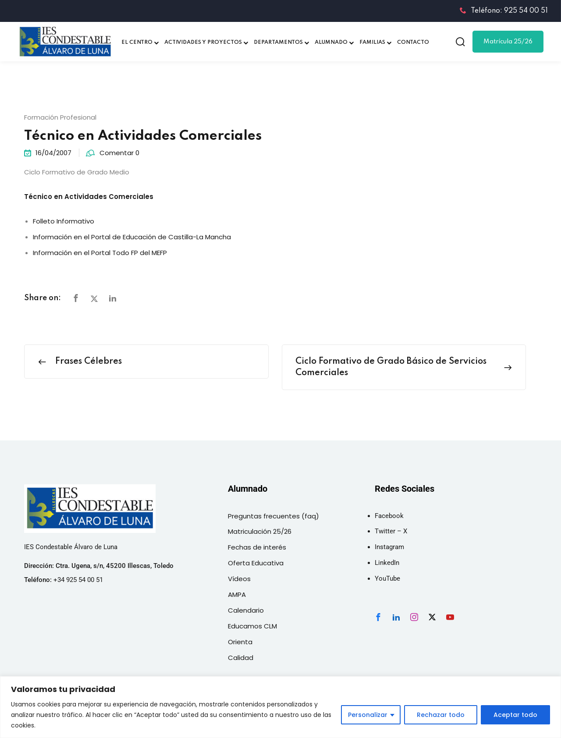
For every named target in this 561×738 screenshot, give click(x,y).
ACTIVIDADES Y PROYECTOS (203, 42)
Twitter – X (391, 531)
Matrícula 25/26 (508, 42)
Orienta (240, 641)
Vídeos (239, 578)
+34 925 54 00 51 (78, 580)
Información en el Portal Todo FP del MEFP (100, 252)
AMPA (237, 594)
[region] (280, 707)
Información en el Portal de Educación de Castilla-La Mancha (132, 236)
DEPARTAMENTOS (278, 42)
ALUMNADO (331, 42)
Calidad (240, 657)
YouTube (387, 578)
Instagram (389, 547)
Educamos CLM (252, 626)
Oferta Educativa (256, 563)
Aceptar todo (515, 714)
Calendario (246, 610)
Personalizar (367, 714)
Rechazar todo (441, 714)
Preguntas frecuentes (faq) (273, 516)
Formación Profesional (60, 117)
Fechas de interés (257, 547)
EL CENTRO (137, 42)
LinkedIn (387, 563)
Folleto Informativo (63, 221)
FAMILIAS (372, 42)
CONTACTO (413, 42)
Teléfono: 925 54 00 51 (504, 10)
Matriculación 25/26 (259, 531)
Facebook (389, 516)
